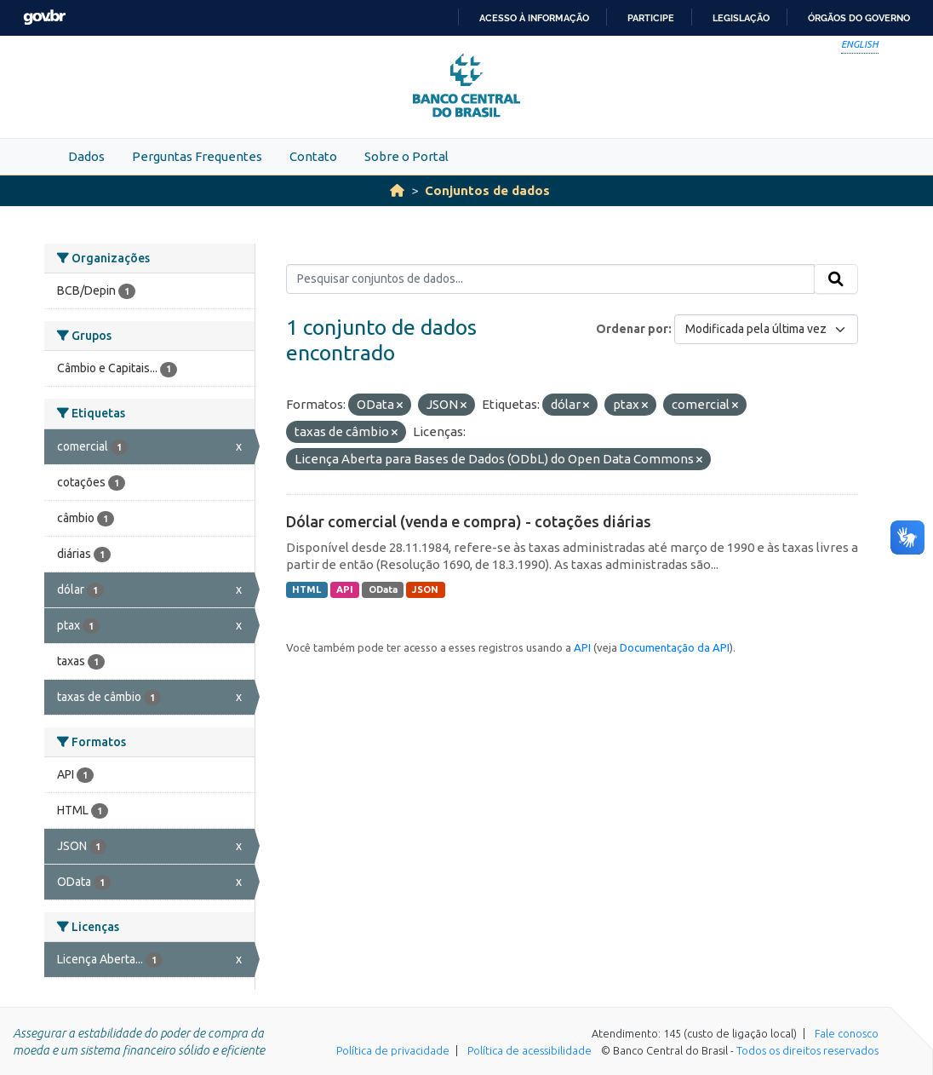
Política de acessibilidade (529, 1050)
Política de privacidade (392, 1050)
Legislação (741, 18)
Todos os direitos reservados (807, 1050)
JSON (425, 589)
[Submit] (836, 279)
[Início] (397, 190)
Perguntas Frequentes (197, 156)
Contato (313, 156)
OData (383, 589)
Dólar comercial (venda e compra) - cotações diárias (468, 521)
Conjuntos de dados (487, 190)
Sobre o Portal (406, 156)
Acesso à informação (534, 18)
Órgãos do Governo (859, 18)
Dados (86, 156)
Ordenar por (632, 329)
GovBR (44, 17)
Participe (650, 18)
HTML (306, 589)
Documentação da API (675, 647)
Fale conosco (847, 1033)
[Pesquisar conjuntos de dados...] (550, 279)
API (344, 589)
